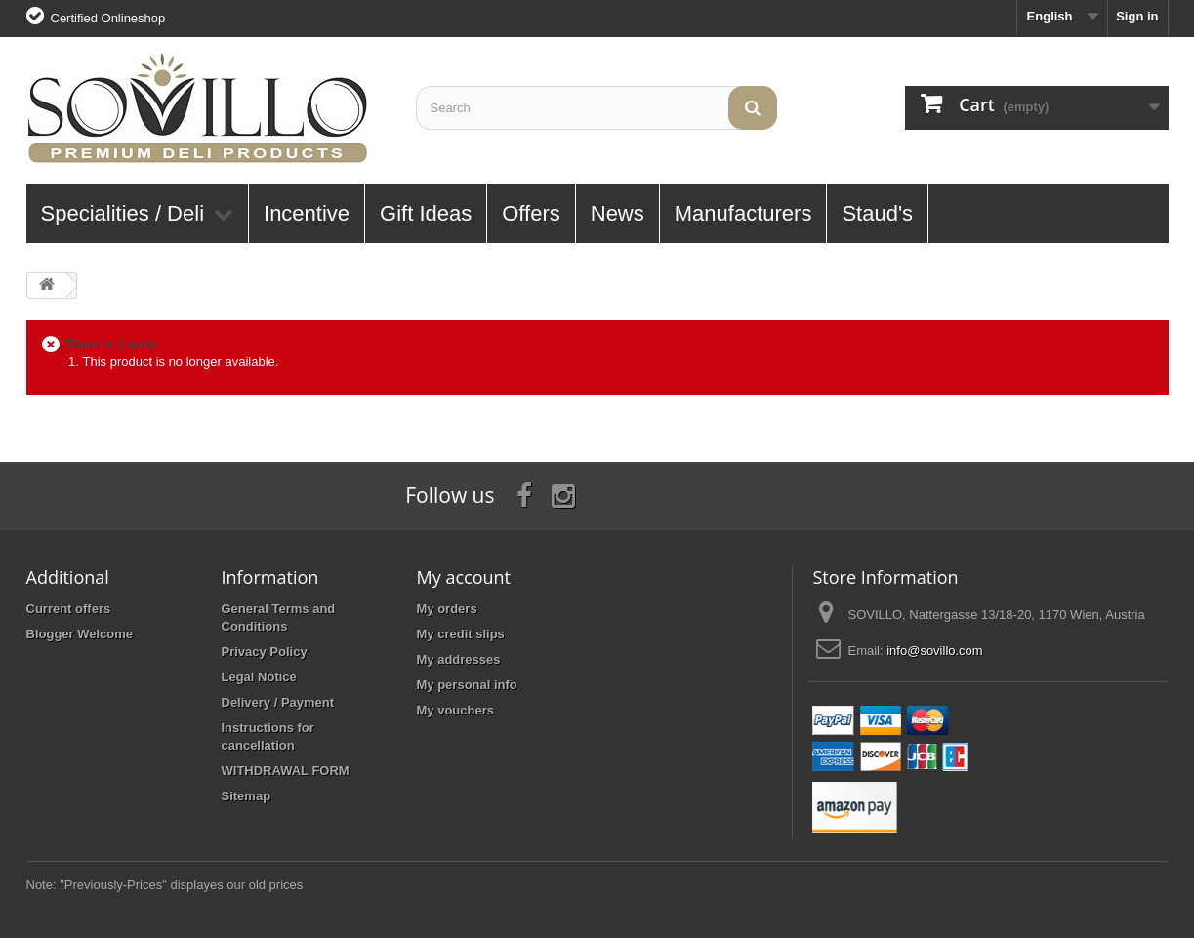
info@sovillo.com (934, 650)
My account (464, 577)
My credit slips (461, 634)
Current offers (68, 608)
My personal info (467, 684)
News (617, 213)
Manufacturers (743, 213)
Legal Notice (259, 677)
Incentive (307, 213)
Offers (531, 213)
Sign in (1137, 16)
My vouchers (455, 710)
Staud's (877, 213)
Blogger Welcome (80, 634)
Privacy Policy (265, 651)
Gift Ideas (426, 213)
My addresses (459, 659)
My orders (447, 608)
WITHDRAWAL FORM (286, 770)
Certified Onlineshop (108, 18)
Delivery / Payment (278, 702)
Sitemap (246, 796)
